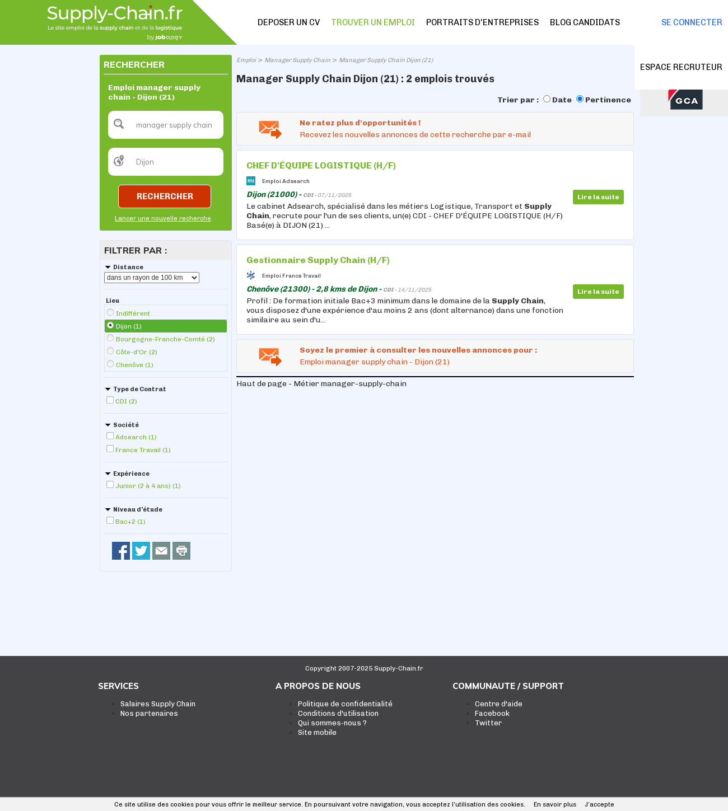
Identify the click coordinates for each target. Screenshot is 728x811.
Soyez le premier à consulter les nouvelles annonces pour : (418, 350)
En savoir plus (555, 804)
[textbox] (165, 125)
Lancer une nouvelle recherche (163, 218)
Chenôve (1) (134, 365)
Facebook (492, 713)
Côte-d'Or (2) (136, 352)
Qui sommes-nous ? (332, 723)
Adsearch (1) (136, 437)
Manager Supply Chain (297, 60)
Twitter (488, 723)
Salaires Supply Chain (157, 704)
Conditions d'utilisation (338, 713)
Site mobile (317, 732)
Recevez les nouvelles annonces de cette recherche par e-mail (415, 134)
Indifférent (133, 313)
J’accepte (599, 804)
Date (562, 100)
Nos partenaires (149, 713)
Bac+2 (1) (130, 522)
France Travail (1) (143, 450)
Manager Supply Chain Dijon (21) (386, 60)
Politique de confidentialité (345, 704)
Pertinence (608, 100)
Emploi (246, 60)
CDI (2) (126, 401)
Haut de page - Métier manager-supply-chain (321, 383)
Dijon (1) (129, 326)
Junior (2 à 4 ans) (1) (148, 486)
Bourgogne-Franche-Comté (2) (165, 339)
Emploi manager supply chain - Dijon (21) (375, 362)
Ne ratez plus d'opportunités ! (360, 123)
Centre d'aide (498, 704)
